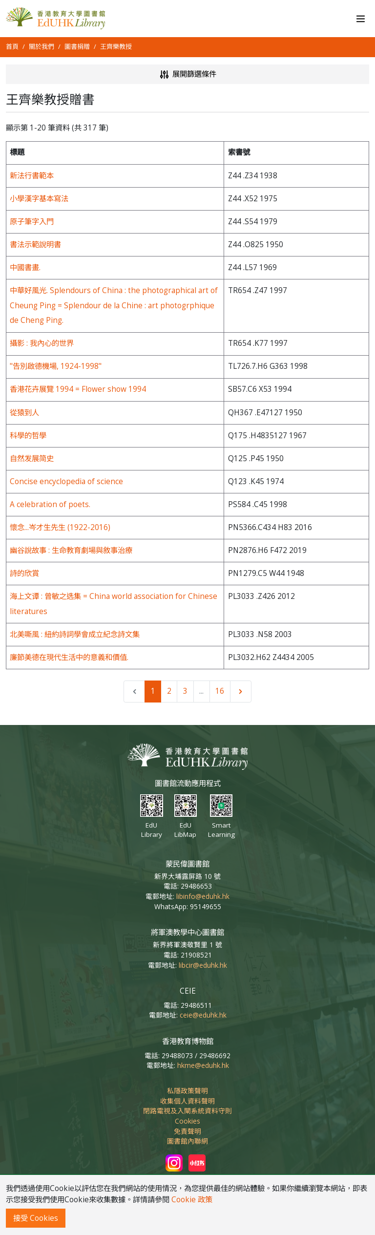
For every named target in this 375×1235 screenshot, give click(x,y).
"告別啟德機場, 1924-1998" (56, 366)
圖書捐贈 (77, 46)
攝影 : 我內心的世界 (42, 343)
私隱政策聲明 (187, 1090)
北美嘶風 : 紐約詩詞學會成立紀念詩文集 (75, 634)
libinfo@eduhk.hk (202, 896)
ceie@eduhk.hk (203, 1015)
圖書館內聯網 (187, 1141)
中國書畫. (25, 267)
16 (219, 691)
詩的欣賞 (24, 573)
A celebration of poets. (50, 504)
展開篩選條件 (187, 74)
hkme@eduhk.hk (203, 1065)
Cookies (187, 1121)
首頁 (12, 46)
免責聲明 (187, 1131)
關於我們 (41, 46)
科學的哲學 (28, 435)
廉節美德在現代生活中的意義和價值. (69, 657)
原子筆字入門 (32, 221)
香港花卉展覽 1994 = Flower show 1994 (78, 389)
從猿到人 (24, 412)
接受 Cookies (35, 1218)
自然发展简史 (32, 458)
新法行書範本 (32, 175)
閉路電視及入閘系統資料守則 (187, 1110)
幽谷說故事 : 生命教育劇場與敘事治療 (71, 550)
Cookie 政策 (191, 1199)
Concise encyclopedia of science (66, 481)
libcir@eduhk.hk (203, 965)
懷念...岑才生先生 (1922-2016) (60, 527)
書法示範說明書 (35, 244)
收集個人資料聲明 (187, 1101)
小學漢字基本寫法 (39, 198)
